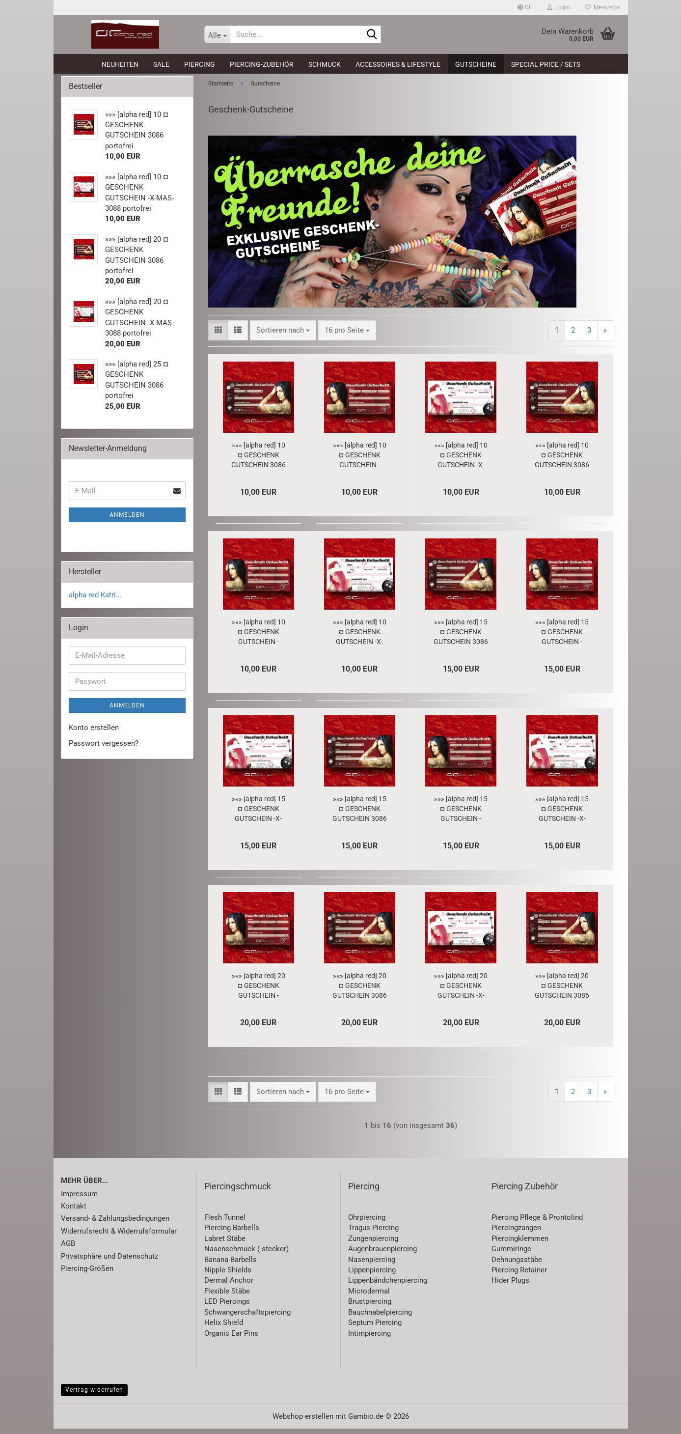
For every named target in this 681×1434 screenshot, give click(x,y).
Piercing (199, 64)
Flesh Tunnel (224, 1222)
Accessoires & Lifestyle (397, 64)
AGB (68, 1249)
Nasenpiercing (371, 1265)
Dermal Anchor (228, 1286)
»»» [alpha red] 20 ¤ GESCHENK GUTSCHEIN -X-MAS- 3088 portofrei (461, 991)
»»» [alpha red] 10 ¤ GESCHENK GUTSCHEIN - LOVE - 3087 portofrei (359, 461)
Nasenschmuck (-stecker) (246, 1254)
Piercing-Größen (87, 1273)
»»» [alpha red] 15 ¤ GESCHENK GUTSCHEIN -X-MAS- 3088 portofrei (258, 814)
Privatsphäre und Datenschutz (109, 1261)
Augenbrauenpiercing (382, 1254)
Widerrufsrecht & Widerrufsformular (119, 1236)
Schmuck (324, 64)
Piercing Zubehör (524, 1191)
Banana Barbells (230, 1265)
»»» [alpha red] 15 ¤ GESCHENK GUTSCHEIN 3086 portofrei (461, 637)
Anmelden (127, 520)
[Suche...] (217, 34)
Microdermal (369, 1296)
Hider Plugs (510, 1286)
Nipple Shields (227, 1275)
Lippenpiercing (372, 1275)
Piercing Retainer (519, 1275)
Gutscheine (475, 64)
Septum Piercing (375, 1327)
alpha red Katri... (95, 600)
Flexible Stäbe (227, 1296)
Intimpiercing (369, 1338)
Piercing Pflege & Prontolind (537, 1222)
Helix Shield (223, 1327)
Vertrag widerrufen (94, 1395)
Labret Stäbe (224, 1243)
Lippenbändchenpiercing (387, 1286)
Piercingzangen (516, 1233)
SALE (161, 64)
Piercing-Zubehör (262, 64)
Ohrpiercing (366, 1222)
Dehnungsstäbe (516, 1265)
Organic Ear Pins (231, 1338)
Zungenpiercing (373, 1243)
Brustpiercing (369, 1307)
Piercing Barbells (231, 1233)
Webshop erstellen (302, 1421)
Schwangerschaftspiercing (247, 1317)
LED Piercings (227, 1307)
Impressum (79, 1199)
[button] (525, 7)
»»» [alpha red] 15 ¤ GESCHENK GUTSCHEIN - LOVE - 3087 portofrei (562, 637)
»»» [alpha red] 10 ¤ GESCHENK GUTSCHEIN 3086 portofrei (258, 461)
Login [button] (558, 7)
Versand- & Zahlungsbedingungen (115, 1224)
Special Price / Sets (545, 64)
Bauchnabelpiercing (380, 1317)
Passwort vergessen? (103, 748)
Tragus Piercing (373, 1233)
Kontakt (73, 1211)
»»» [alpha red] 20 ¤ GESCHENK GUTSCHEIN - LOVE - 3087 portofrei (258, 991)
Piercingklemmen (519, 1243)
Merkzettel (603, 7)
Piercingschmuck (237, 1191)
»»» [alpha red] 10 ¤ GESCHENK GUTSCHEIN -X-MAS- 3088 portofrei (461, 461)
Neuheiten (120, 64)
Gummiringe (511, 1254)
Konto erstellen (94, 733)
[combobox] (283, 336)
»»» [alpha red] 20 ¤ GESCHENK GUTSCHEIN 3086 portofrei (359, 991)
